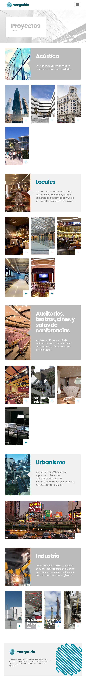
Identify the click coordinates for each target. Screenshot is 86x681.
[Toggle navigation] (77, 4)
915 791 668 (30, 661)
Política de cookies (25, 663)
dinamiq (12, 666)
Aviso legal (13, 663)
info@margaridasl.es (41, 661)
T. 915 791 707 (20, 661)
